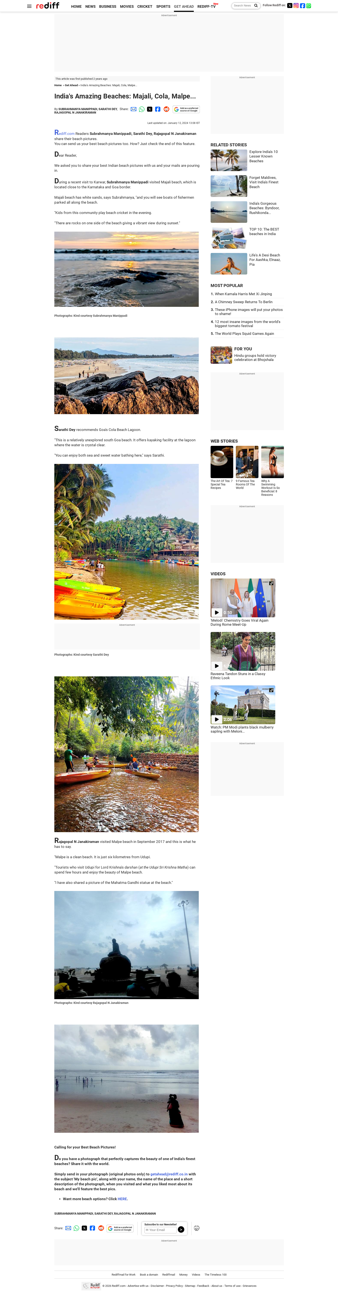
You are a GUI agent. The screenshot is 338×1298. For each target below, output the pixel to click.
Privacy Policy (174, 1285)
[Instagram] (296, 5)
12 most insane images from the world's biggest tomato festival (247, 324)
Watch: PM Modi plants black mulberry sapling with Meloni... (242, 729)
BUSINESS (107, 7)
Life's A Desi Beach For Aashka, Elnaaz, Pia (264, 260)
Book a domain (149, 1274)
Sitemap (190, 1285)
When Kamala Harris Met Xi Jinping (243, 294)
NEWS (90, 7)
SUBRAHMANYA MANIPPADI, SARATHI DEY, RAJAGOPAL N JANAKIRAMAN (85, 110)
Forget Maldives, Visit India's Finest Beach (264, 182)
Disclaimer (157, 1285)
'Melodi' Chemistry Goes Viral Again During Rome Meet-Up (239, 622)
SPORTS (163, 7)
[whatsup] (309, 5)
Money (183, 1274)
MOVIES (127, 7)
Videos (196, 1274)
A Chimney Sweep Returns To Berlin (243, 302)
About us (216, 1285)
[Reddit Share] (165, 109)
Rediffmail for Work (124, 1274)
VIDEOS (218, 573)
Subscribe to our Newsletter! (160, 1224)
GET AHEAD (184, 7)
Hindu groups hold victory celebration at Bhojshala (255, 358)
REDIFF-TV (206, 7)
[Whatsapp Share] (141, 109)
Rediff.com (64, 134)
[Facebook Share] (157, 109)
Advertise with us (138, 1285)
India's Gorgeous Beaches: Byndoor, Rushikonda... (264, 208)
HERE (122, 1199)
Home (58, 85)
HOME (76, 7)
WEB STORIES (224, 441)
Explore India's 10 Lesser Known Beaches (263, 156)
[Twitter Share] (149, 109)
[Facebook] (302, 5)
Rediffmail (168, 1274)
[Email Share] (133, 109)
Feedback (203, 1285)
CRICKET (144, 7)
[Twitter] (289, 5)
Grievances (250, 1285)
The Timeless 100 (216, 1274)
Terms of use (232, 1285)
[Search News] (255, 5)
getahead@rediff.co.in (169, 1174)
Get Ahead (71, 85)
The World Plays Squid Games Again (244, 334)
